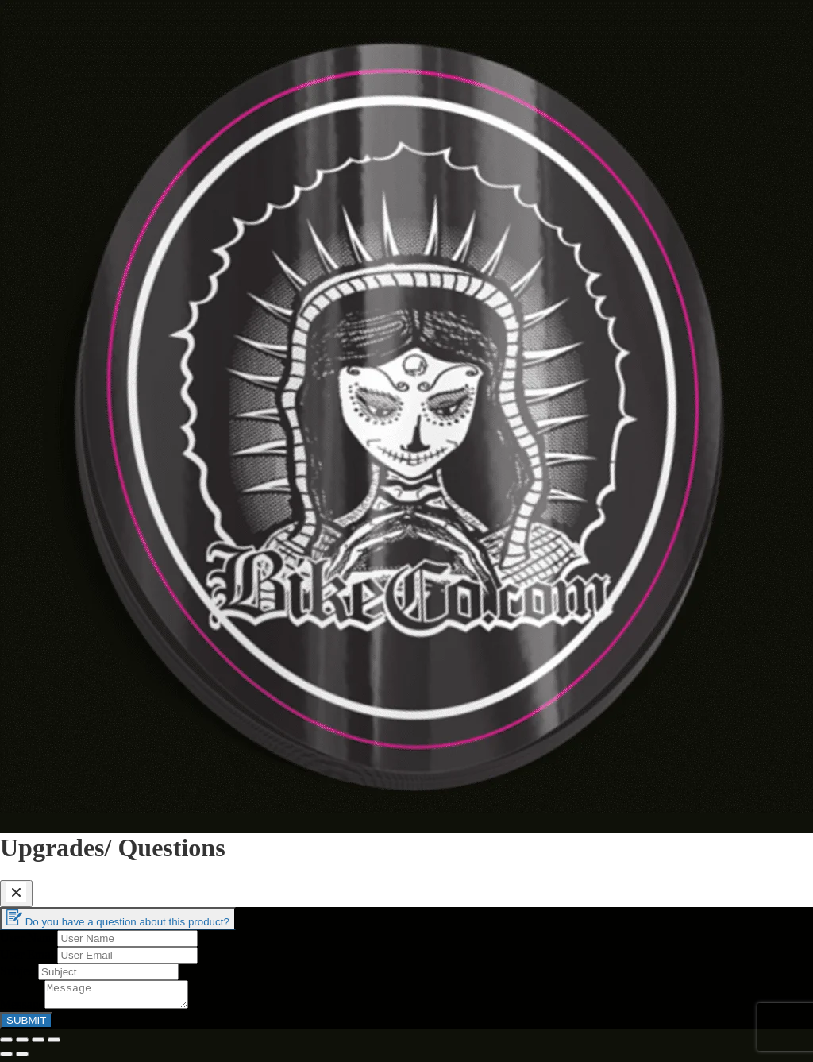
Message (22, 1009)
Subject (19, 971)
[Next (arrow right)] (22, 1058)
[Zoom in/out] (54, 1044)
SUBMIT (26, 1025)
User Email (28, 954)
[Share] (22, 1044)
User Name (28, 937)
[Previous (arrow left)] (6, 1058)
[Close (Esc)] (6, 1044)
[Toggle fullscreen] (38, 1044)
